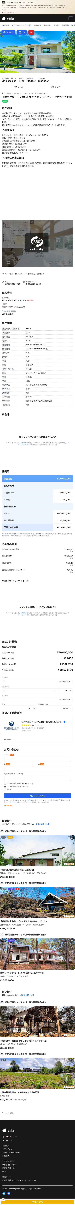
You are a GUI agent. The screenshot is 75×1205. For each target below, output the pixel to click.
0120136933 (26, 731)
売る (4, 1171)
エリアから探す (8, 1161)
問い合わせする (38, 1202)
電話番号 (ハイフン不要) (13, 774)
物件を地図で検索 (42, 824)
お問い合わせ (7, 1149)
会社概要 (37, 739)
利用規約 (5, 1156)
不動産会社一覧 (8, 1168)
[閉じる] (71, 7)
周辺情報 (65, 25)
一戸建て (25, 93)
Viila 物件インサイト (21, 25)
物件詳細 (47, 25)
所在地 (56, 25)
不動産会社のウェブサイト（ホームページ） (19, 1180)
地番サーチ (6, 1177)
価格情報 (37, 25)
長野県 (8, 93)
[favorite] (19, 87)
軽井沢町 (16, 93)
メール (9, 755)
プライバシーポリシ (15, 802)
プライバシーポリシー (11, 1152)
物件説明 (5, 25)
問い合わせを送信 (37, 796)
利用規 (23, 443)
